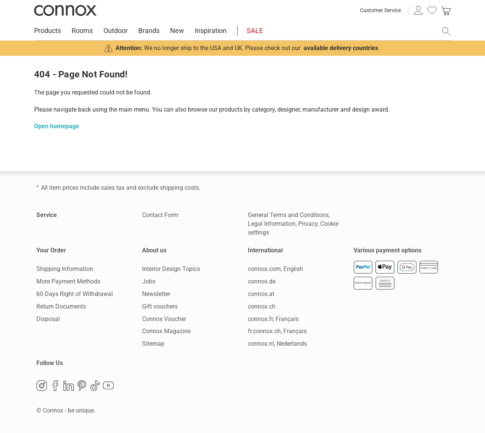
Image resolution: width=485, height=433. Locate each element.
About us (154, 250)
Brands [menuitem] (149, 31)
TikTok (95, 385)
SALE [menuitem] (255, 31)
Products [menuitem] (47, 31)
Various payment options (387, 250)
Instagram (41, 385)
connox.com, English (275, 268)
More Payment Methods (68, 281)
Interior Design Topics (171, 268)
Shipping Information (64, 268)
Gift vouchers (160, 306)
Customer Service (380, 10)
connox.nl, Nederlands (277, 343)
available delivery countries (341, 48)
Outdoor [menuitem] (115, 31)
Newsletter (156, 294)
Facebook (55, 385)
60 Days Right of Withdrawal (74, 294)
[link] (446, 10)
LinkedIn (68, 385)
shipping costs (179, 187)
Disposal (48, 319)
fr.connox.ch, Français (277, 331)
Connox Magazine (166, 331)
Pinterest (82, 385)
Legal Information (272, 223)
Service (46, 215)
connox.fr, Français (273, 319)
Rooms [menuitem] (82, 31)
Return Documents (61, 306)
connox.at (261, 294)
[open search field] (446, 31)
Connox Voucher (164, 319)
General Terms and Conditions (288, 215)
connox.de (261, 281)
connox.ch (261, 306)
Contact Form (160, 215)
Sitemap (153, 343)
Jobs (148, 281)
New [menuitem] (177, 31)
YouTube (108, 385)
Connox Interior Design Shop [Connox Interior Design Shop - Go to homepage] (65, 10)
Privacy (308, 223)
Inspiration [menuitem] (211, 31)
